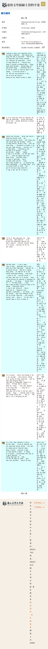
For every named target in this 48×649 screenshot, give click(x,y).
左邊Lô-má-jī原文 (27, 47)
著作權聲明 (31, 621)
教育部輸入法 (39, 503)
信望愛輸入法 (39, 507)
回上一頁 (24, 18)
